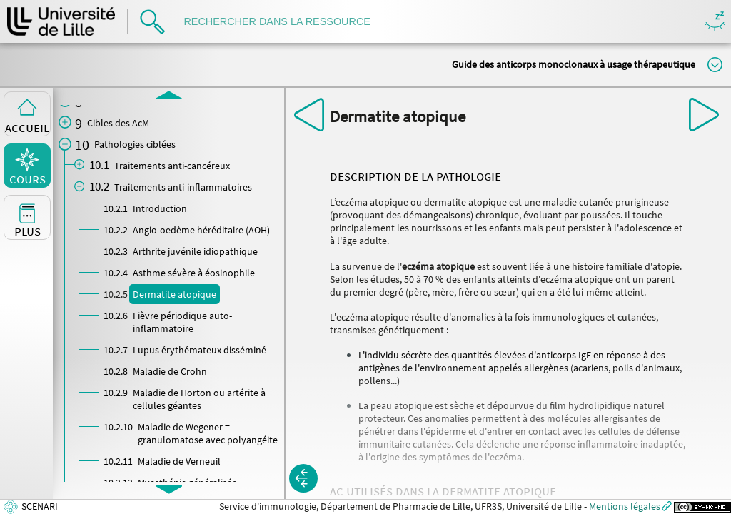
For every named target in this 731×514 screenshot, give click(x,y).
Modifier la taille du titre (714, 64)
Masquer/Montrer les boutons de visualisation (714, 21)
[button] (303, 478)
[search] (284, 21)
